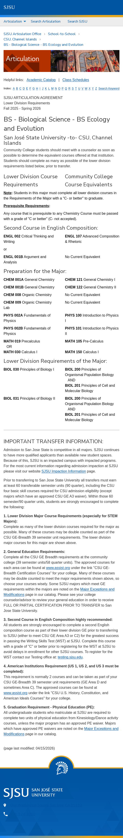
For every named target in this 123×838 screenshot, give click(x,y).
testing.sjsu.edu (70, 657)
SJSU (9, 7)
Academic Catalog (41, 80)
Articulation (13, 21)
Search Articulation (45, 21)
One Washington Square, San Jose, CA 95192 (46, 805)
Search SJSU (77, 21)
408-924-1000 (22, 814)
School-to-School (62, 34)
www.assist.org (58, 568)
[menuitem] (13, 21)
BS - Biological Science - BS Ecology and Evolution (43, 44)
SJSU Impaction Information (64, 471)
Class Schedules (76, 80)
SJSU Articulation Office (22, 34)
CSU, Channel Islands (20, 39)
